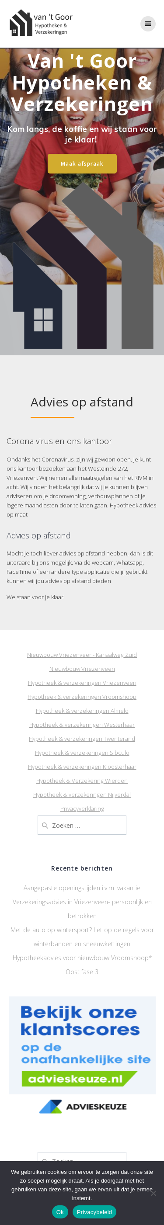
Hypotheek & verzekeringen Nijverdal (82, 794)
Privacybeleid (94, 1212)
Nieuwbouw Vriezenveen (82, 669)
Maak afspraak (82, 163)
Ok (60, 1212)
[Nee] (153, 1193)
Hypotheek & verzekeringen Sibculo (82, 753)
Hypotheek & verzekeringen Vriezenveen (82, 683)
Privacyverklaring (82, 808)
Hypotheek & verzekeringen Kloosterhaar (82, 766)
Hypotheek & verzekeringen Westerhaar (82, 725)
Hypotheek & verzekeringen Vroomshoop (82, 697)
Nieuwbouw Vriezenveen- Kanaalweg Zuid (82, 655)
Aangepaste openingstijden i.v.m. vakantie (82, 888)
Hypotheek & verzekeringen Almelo (82, 711)
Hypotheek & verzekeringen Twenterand (82, 739)
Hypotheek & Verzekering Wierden (82, 780)
